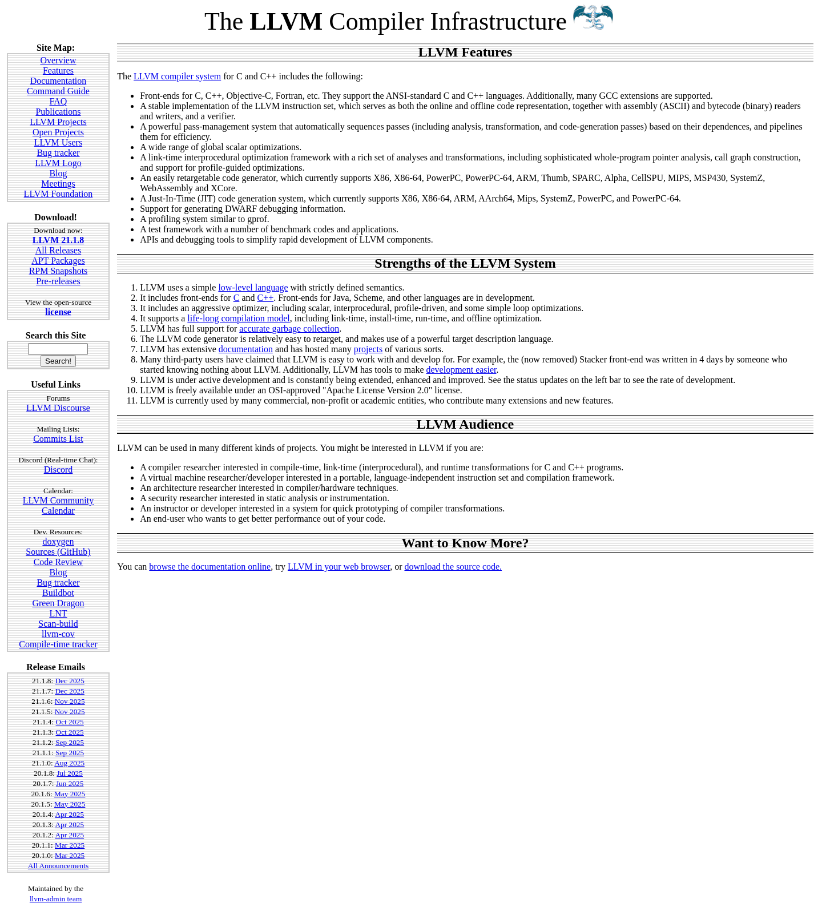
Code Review (58, 562)
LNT (58, 613)
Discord (58, 469)
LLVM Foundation (58, 194)
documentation (246, 349)
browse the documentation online (210, 566)
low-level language (253, 287)
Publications (57, 111)
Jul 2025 (70, 773)
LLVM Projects (58, 122)
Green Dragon (58, 603)
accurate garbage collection (289, 328)
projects (368, 349)
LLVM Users (58, 142)
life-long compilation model (238, 318)
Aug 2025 (69, 763)
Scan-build (58, 623)
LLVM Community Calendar (58, 505)
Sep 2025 (69, 742)
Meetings (58, 183)
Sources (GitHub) (58, 552)
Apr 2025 (69, 814)
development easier (461, 369)
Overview (58, 60)
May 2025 (69, 793)
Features (58, 70)
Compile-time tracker (58, 644)
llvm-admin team (56, 898)
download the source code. (453, 566)
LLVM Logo (58, 163)
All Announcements (58, 865)
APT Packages (57, 260)
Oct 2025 (70, 722)
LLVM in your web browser (339, 566)
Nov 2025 (70, 701)
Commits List (58, 439)
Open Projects (58, 132)
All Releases (58, 250)
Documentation (58, 81)
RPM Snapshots (58, 271)
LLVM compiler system (177, 76)
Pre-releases (58, 281)
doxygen (58, 541)
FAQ (58, 101)
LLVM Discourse (58, 408)
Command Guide (58, 91)
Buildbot (58, 593)
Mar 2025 (69, 845)
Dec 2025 (69, 680)
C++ (265, 298)
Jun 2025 (70, 783)
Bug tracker (58, 153)
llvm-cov (58, 634)
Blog (58, 173)
